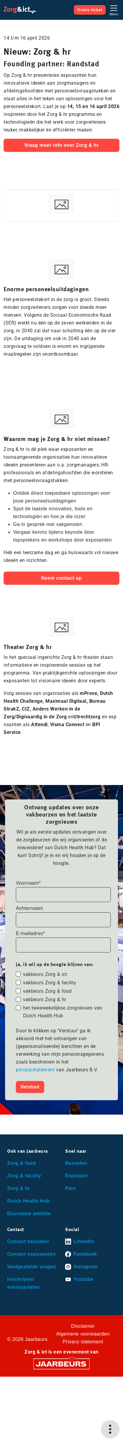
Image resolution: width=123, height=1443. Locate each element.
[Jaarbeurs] (61, 1363)
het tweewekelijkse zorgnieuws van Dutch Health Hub (62, 1011)
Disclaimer (83, 1326)
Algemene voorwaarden (83, 1333)
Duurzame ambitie (29, 1213)
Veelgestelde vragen (31, 1266)
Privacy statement (83, 1341)
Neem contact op (61, 578)
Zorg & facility (24, 1175)
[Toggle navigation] (113, 10)
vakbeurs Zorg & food (47, 991)
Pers (70, 1188)
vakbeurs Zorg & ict (45, 974)
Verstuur (30, 1086)
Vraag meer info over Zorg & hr (61, 145)
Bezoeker (76, 1163)
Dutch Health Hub (28, 1200)
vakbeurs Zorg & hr (44, 999)
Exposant (76, 1175)
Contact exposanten (31, 1254)
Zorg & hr (18, 1188)
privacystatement (36, 1070)
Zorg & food (21, 1163)
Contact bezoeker (28, 1241)
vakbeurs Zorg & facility (49, 982)
